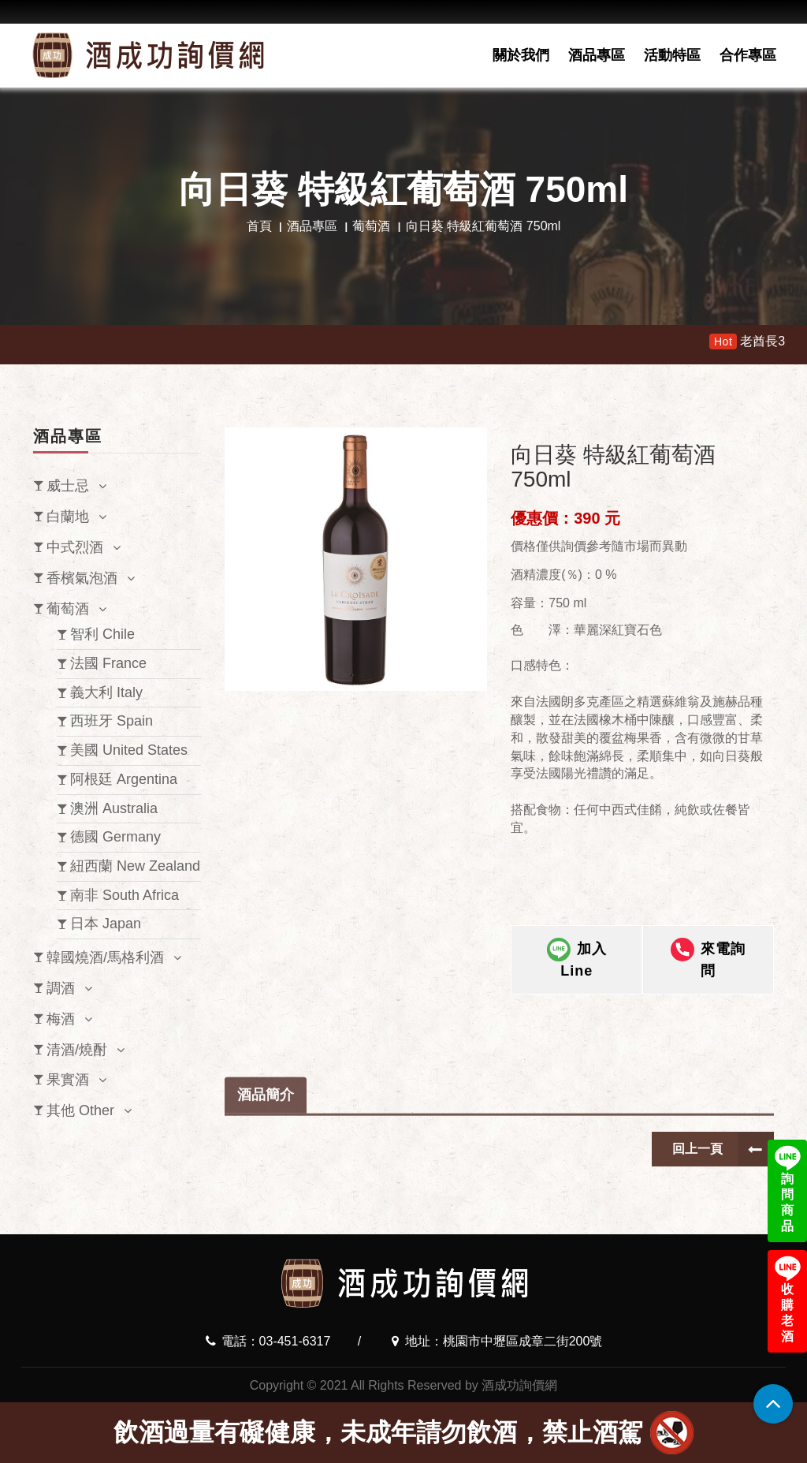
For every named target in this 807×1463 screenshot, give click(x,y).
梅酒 (60, 1019)
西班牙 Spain (111, 721)
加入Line (577, 961)
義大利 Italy (106, 692)
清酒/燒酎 (76, 1050)
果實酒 (67, 1080)
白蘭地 (67, 516)
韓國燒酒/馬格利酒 (105, 957)
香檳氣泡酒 (81, 578)
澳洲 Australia (114, 808)
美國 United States (129, 750)
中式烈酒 (74, 547)
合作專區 (748, 55)
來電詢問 (708, 961)
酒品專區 (596, 55)
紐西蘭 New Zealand (135, 866)
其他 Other (80, 1110)
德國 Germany (115, 837)
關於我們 (521, 55)
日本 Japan (105, 923)
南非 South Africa (124, 895)
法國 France (108, 663)
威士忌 (67, 486)
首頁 (259, 226)
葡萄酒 (371, 226)
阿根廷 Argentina (123, 779)
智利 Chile (102, 634)
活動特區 (672, 55)
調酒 (60, 988)
